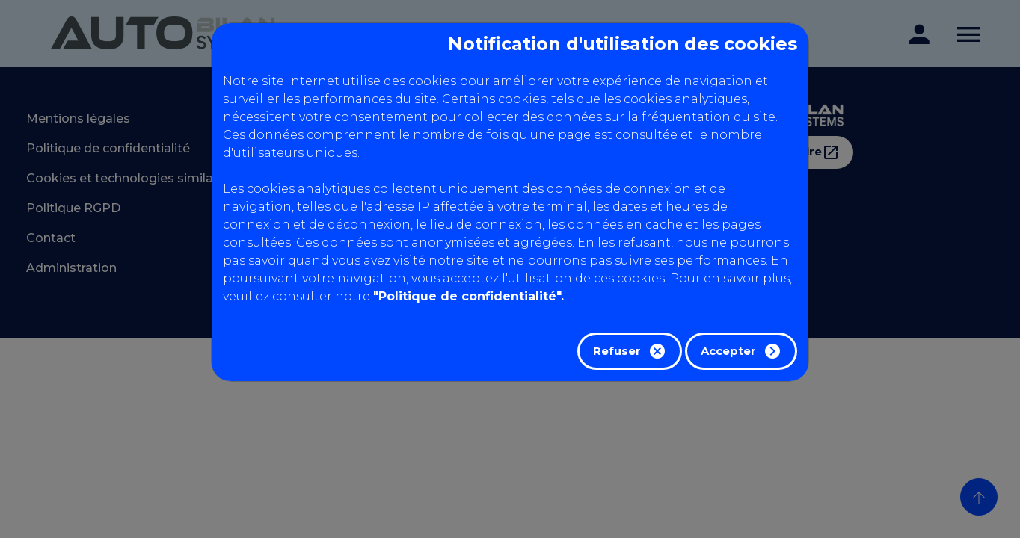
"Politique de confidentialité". (468, 296)
